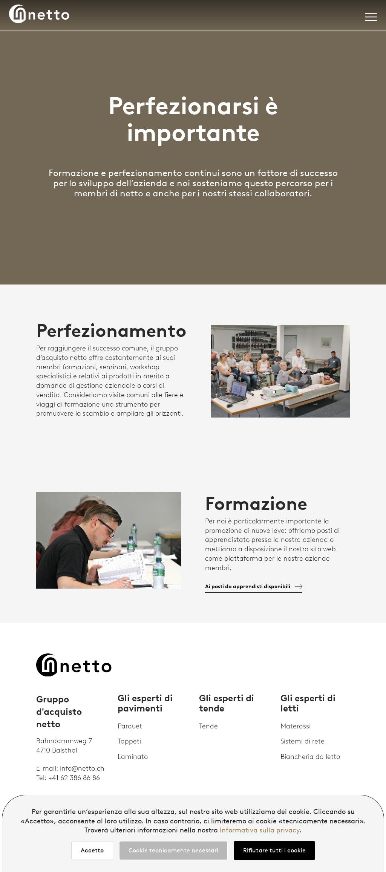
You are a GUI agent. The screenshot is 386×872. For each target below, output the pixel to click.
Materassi (295, 726)
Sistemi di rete (302, 741)
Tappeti (129, 741)
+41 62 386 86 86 (74, 778)
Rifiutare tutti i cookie (274, 850)
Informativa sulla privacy (260, 830)
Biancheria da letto (310, 757)
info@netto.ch (82, 768)
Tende (208, 726)
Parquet (130, 726)
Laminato (133, 757)
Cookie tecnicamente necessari (173, 850)
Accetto (92, 850)
